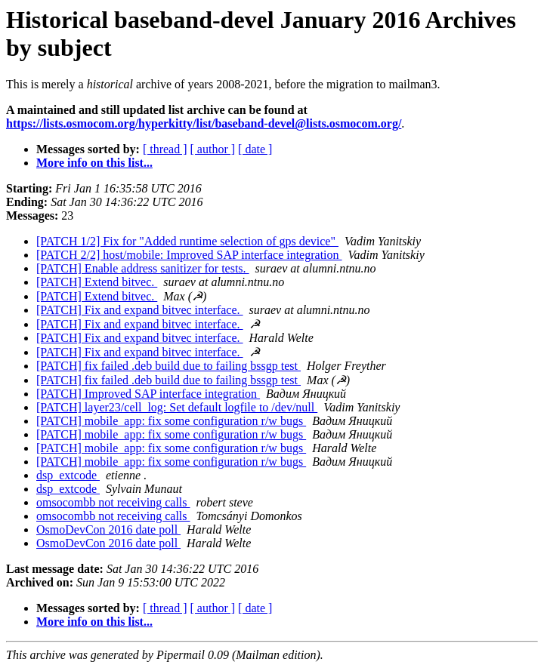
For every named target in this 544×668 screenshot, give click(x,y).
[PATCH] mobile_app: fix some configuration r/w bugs (171, 420)
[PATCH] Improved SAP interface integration (148, 393)
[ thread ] (165, 149)
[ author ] (213, 149)
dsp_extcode (68, 475)
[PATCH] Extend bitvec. (96, 282)
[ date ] (255, 149)
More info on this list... (94, 162)
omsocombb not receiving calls (113, 502)
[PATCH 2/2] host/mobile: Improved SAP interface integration (189, 254)
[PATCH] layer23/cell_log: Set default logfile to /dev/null (176, 407)
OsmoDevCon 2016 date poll (108, 529)
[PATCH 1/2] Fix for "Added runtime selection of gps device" (187, 241)
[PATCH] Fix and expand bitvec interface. (139, 309)
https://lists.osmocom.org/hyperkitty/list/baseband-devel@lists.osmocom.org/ (203, 123)
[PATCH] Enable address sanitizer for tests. (142, 268)
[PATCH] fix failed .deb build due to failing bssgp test (168, 365)
